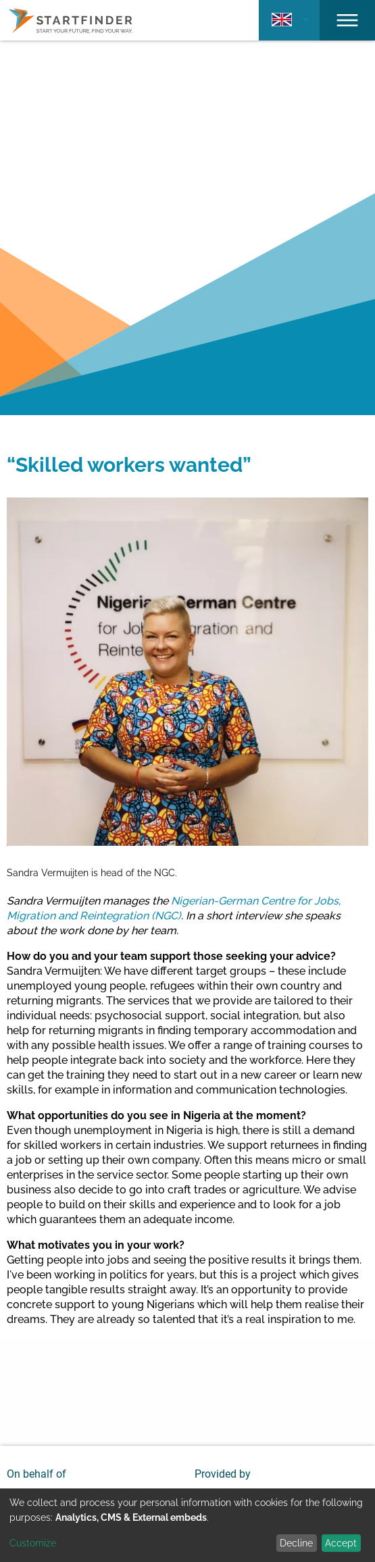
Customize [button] (32, 1543)
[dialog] (187, 1525)
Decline (296, 1543)
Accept (341, 1543)
